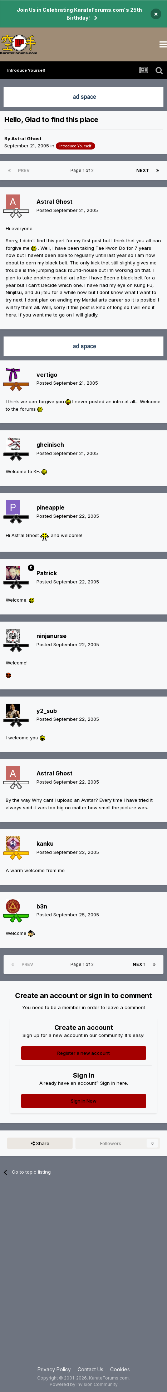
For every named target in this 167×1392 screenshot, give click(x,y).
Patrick (46, 573)
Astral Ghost (26, 138)
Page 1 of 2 (83, 170)
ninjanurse (51, 635)
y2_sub (46, 710)
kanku (45, 843)
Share (40, 1143)
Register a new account (83, 1053)
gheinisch (50, 444)
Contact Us (90, 1369)
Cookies (120, 1369)
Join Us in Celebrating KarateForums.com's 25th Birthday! (79, 14)
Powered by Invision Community (84, 1384)
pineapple (50, 507)
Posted (67, 210)
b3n (41, 906)
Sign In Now (84, 1101)
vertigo (46, 374)
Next (142, 170)
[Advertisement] (83, 1275)
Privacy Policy (54, 1369)
